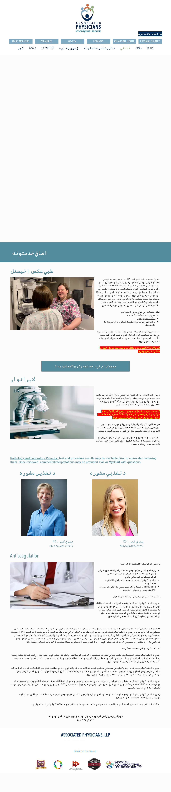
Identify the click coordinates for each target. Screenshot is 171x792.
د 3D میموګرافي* (146, 318)
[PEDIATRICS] (47, 41)
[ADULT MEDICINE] (21, 41)
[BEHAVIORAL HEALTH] (124, 41)
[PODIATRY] (99, 41)
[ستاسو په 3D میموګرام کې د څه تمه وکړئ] (85, 366)
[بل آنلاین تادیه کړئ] (150, 33)
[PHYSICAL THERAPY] (150, 41)
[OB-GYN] (72, 41)
